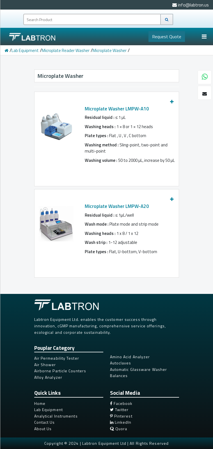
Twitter (119, 409)
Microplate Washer (110, 50)
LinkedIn (121, 422)
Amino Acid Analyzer (130, 357)
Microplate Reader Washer (66, 50)
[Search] (166, 19)
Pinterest (121, 416)
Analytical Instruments (56, 416)
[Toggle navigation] (204, 36)
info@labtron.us (190, 4)
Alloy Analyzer (48, 377)
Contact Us (44, 422)
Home (39, 403)
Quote (166, 36)
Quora (118, 429)
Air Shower (45, 365)
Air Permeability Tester (56, 358)
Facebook (121, 403)
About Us (43, 429)
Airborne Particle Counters (60, 371)
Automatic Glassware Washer (138, 369)
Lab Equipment (25, 50)
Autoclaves (120, 363)
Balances (119, 375)
